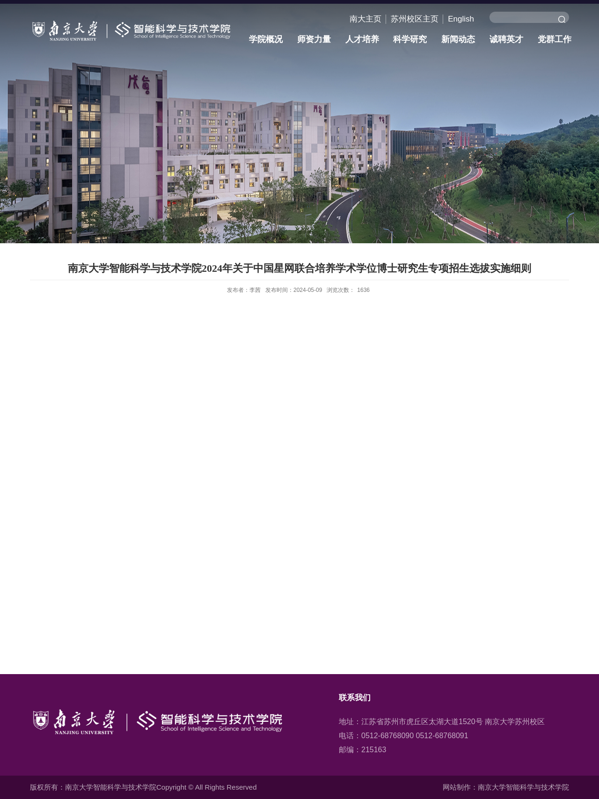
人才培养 (362, 39)
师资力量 (314, 39)
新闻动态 (458, 39)
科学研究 (410, 39)
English (461, 19)
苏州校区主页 (414, 19)
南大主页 (365, 19)
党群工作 (554, 39)
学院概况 (266, 39)
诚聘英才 (506, 39)
